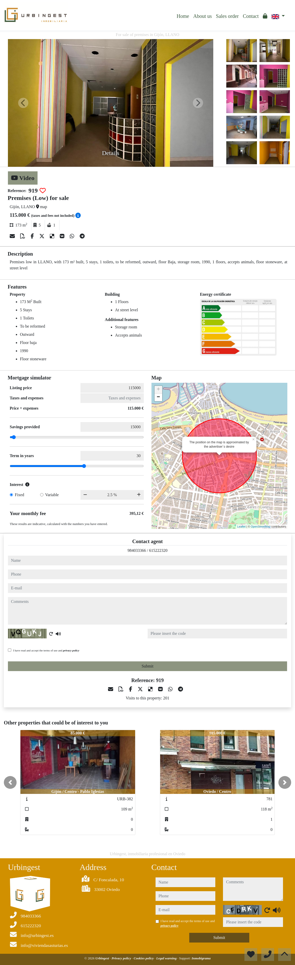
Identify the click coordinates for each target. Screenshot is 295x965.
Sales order (227, 16)
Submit (147, 666)
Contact (251, 16)
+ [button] (158, 390)
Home (183, 16)
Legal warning (167, 958)
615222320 (158, 550)
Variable (52, 495)
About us (202, 16)
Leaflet (241, 526)
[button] (10, 782)
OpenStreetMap (261, 526)
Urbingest (102, 958)
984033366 (136, 550)
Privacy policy (122, 958)
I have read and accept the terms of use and (46, 650)
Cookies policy (144, 958)
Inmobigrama (201, 958)
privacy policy (71, 650)
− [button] (158, 397)
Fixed (19, 495)
